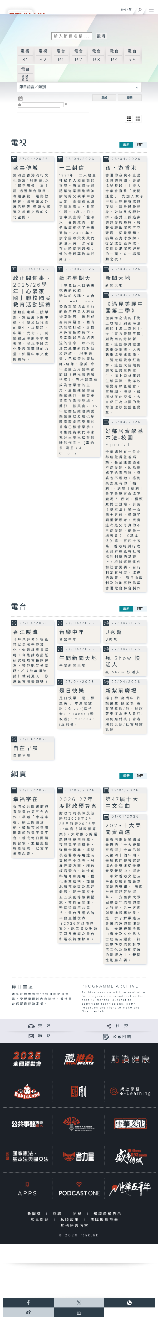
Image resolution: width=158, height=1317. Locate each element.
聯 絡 (44, 1036)
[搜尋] (140, 9)
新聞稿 (35, 1214)
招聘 (58, 1214)
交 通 (44, 1026)
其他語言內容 (75, 1226)
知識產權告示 (109, 1214)
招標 (79, 1214)
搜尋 (130, 97)
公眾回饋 (122, 1037)
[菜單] (151, 9)
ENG (123, 9)
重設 (104, 97)
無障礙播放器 (105, 1220)
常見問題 (41, 1220)
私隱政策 (71, 1220)
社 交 (122, 1026)
